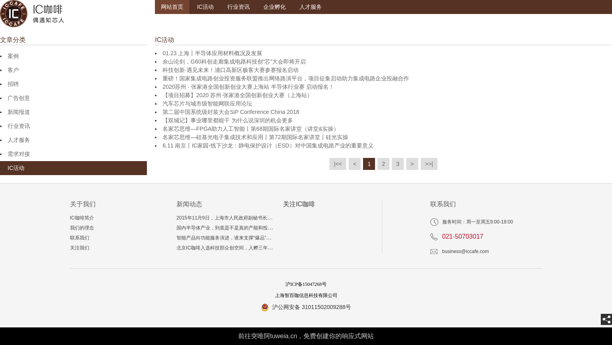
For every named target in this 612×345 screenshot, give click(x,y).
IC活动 (205, 7)
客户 (13, 70)
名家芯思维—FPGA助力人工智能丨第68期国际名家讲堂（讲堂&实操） (251, 129)
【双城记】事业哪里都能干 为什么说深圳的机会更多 (228, 120)
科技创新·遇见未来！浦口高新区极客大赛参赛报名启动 (231, 70)
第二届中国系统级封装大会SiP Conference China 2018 (231, 112)
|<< (338, 164)
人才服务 (310, 7)
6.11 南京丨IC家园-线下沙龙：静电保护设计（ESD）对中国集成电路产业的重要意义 (268, 145)
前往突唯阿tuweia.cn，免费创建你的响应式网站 (306, 336)
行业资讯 (238, 7)
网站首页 (172, 7)
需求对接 (19, 154)
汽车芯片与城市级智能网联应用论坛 (207, 103)
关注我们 (79, 248)
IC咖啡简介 (82, 218)
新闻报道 (19, 112)
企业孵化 (274, 7)
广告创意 (19, 98)
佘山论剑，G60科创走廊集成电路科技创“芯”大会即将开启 (234, 61)
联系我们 (79, 238)
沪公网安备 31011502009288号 (311, 307)
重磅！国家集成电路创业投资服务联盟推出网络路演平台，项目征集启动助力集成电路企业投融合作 (286, 78)
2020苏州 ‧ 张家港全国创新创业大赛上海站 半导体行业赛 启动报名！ (248, 87)
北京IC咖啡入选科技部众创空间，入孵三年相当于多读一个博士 (244, 248)
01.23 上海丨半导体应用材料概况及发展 (212, 53)
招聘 (13, 84)
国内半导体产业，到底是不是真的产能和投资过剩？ (232, 228)
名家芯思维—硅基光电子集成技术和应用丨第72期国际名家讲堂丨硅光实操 (255, 137)
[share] (606, 319)
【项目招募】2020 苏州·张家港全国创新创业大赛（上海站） (238, 95)
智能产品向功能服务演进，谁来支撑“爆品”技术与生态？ (236, 238)
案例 (13, 56)
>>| (429, 164)
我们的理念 (82, 228)
